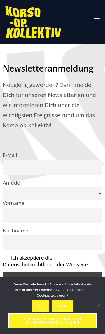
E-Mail (10, 155)
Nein (62, 306)
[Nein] (98, 305)
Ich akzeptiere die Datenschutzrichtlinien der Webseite (45, 261)
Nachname (15, 230)
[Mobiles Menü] (97, 19)
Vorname (13, 203)
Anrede (11, 182)
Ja (40, 306)
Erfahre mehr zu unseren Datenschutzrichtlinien (52, 320)
